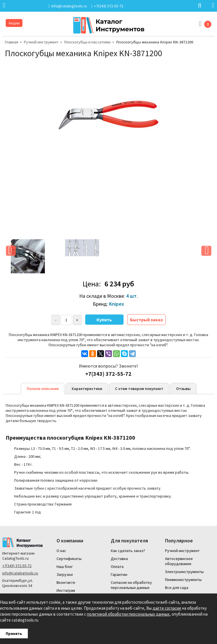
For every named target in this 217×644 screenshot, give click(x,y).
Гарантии (119, 574)
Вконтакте (66, 582)
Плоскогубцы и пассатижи (87, 42)
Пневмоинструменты (183, 579)
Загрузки (65, 574)
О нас (61, 550)
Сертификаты (69, 558)
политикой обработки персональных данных (128, 614)
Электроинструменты (184, 571)
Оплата (117, 566)
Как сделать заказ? (128, 550)
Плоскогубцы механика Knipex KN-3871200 (154, 42)
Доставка (119, 558)
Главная (11, 42)
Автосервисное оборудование (179, 561)
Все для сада (176, 587)
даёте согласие (167, 608)
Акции (14, 23)
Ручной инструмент (41, 42)
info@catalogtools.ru (20, 573)
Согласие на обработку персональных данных (131, 585)
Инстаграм (66, 590)
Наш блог (65, 566)
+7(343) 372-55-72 (17, 565)
